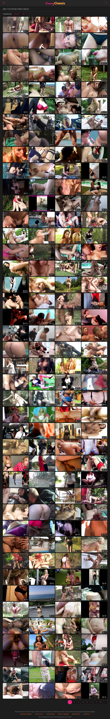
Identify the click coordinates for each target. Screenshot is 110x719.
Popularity (16, 14)
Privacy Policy (51, 714)
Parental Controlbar (25, 714)
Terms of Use (39, 714)
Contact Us (86, 714)
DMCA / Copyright (63, 714)
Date (23, 14)
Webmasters (76, 714)
